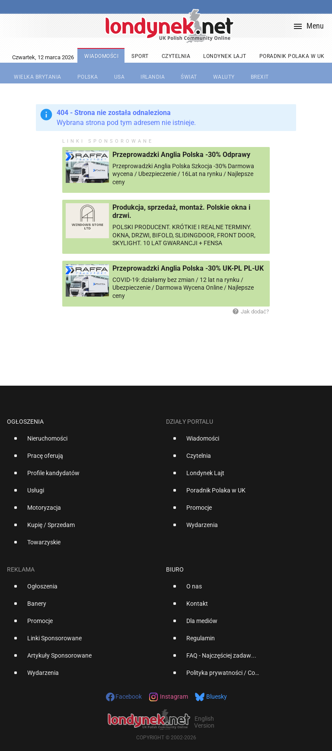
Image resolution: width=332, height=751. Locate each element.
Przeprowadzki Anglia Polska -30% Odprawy (181, 154)
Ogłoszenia (25, 421)
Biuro (175, 569)
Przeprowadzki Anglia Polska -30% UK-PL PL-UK (188, 268)
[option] (83, 442)
